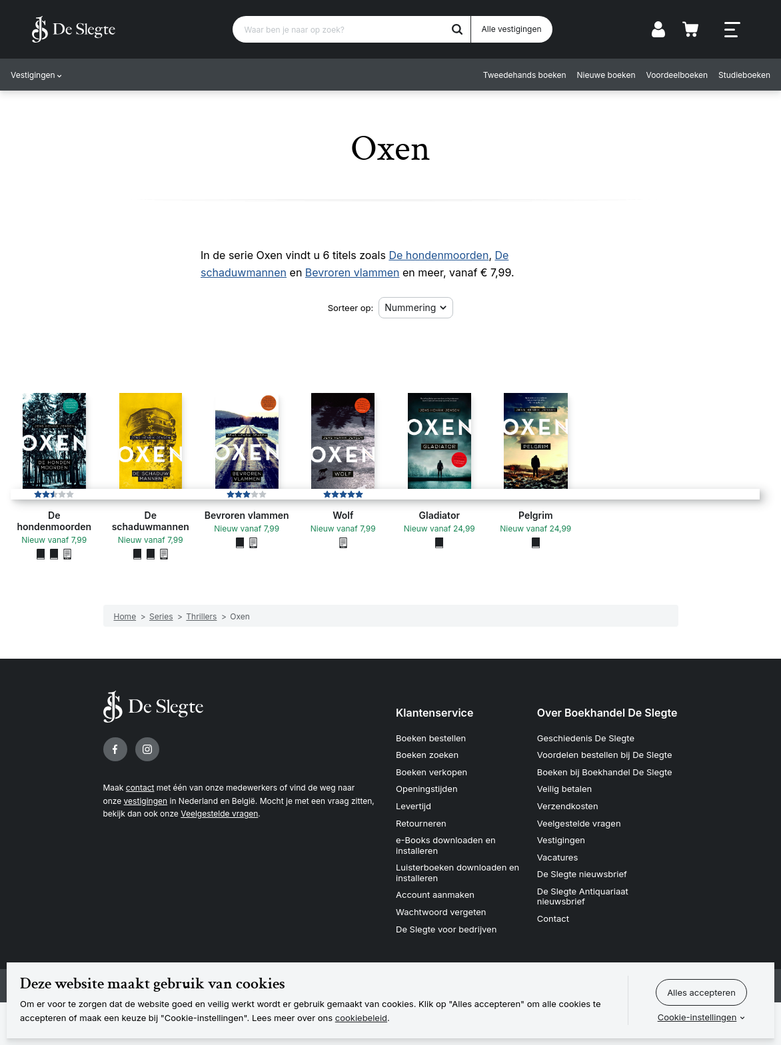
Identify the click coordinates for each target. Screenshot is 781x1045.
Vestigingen (33, 75)
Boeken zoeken (427, 754)
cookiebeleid (361, 1017)
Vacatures (557, 857)
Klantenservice (434, 712)
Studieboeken (744, 75)
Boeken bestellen (431, 738)
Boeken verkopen (431, 772)
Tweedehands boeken (524, 75)
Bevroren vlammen (352, 272)
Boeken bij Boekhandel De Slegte (604, 772)
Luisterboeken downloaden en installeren (457, 872)
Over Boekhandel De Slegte (607, 712)
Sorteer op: (351, 307)
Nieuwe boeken (606, 75)
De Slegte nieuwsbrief (582, 874)
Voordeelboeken (677, 75)
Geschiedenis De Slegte (585, 738)
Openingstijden (427, 788)
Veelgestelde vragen (219, 814)
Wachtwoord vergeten (441, 911)
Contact (553, 918)
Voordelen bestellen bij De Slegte (604, 754)
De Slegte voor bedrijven (446, 929)
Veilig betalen (564, 788)
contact (140, 788)
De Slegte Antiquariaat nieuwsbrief (582, 896)
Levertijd (413, 806)
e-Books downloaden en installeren (446, 845)
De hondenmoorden (438, 255)
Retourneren (421, 823)
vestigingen (145, 801)
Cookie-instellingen (697, 1017)
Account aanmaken (435, 894)
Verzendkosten (567, 806)
